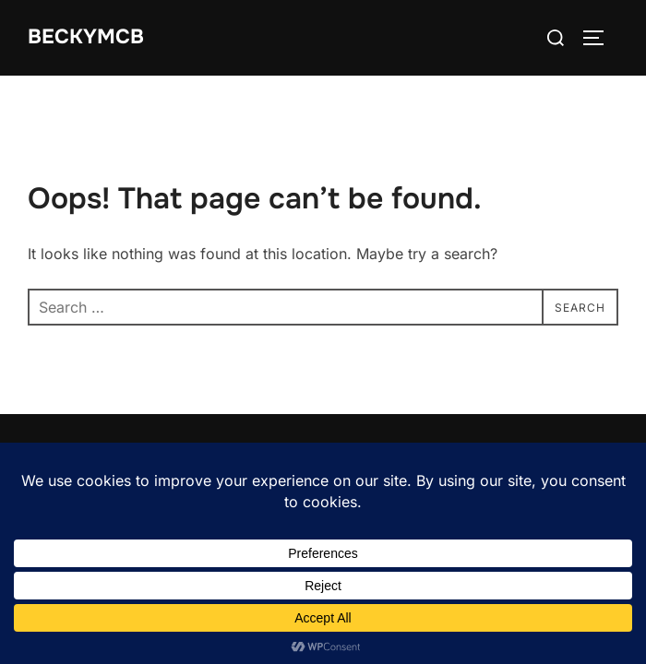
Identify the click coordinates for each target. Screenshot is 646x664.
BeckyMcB (86, 37)
